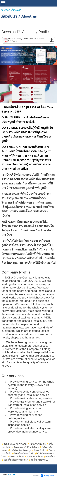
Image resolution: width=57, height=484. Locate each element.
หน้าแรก (5, 10)
